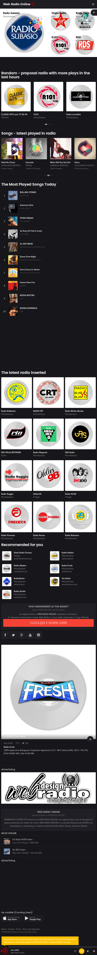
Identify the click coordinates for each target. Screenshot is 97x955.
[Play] (81, 951)
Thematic (7, 16)
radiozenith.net (20, 597)
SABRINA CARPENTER (83, 165)
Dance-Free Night (28, 256)
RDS (78, 37)
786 (25, 743)
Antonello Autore (31, 932)
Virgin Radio (59, 13)
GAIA (21, 298)
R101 (55, 37)
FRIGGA (53, 165)
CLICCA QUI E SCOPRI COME (48, 623)
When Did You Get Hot (84, 162)
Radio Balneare (72, 535)
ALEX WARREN (25, 221)
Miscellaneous (57, 40)
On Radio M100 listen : (22, 840)
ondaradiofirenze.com (23, 558)
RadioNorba (19, 578)
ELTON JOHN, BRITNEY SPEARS (39, 165)
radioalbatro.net (20, 571)
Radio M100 (70, 494)
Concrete (54, 162)
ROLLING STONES (28, 192)
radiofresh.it (67, 571)
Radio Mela (82, 13)
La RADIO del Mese (14, 736)
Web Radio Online (17, 953)
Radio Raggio (7, 494)
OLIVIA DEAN (24, 234)
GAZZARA (23, 286)
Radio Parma (39, 535)
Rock (54, 16)
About (4, 929)
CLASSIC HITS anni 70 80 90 (20, 13)
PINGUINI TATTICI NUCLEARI (29, 273)
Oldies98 (37, 494)
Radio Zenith (19, 591)
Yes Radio (66, 578)
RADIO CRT (38, 411)
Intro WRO (15, 950)
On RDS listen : (19, 851)
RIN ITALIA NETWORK (11, 452)
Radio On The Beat (57, 168)
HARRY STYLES (25, 208)
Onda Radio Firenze (23, 552)
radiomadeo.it (67, 558)
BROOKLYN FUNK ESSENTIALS (30, 260)
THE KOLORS (24, 195)
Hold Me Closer (33, 162)
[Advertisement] (48, 344)
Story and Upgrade (31, 929)
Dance (3, 455)
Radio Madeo (68, 552)
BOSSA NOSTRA (27, 295)
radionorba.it (19, 584)
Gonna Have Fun (27, 282)
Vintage (79, 16)
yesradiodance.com (70, 584)
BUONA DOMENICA (28, 308)
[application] (48, 951)
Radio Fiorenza (8, 535)
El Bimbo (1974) (8, 162)
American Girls (26, 205)
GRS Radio (70, 452)
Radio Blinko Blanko (74, 411)
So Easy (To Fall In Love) (31, 230)
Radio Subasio (31, 168)
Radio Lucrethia (73, 114)
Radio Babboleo (8, 411)
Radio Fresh (67, 565)
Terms (18, 929)
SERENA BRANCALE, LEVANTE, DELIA (32, 247)
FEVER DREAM (26, 218)
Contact (11, 929)
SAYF (21, 311)
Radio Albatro (20, 565)
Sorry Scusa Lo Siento (30, 269)
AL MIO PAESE (26, 243)
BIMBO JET (5, 165)
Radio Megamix (80, 168)
